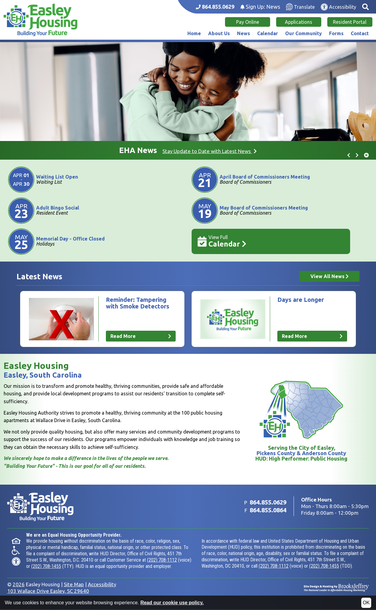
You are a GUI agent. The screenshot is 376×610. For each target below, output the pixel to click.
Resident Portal (349, 22)
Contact (360, 33)
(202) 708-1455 (46, 567)
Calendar (267, 33)
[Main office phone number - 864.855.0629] (215, 7)
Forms (336, 33)
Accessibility (102, 585)
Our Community (303, 33)
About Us (219, 33)
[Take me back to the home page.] (40, 20)
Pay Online (247, 22)
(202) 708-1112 (162, 561)
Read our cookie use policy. (172, 602)
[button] (365, 7)
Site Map (74, 585)
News (243, 33)
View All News (329, 276)
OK (366, 602)
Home (194, 33)
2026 (19, 585)
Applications (298, 22)
